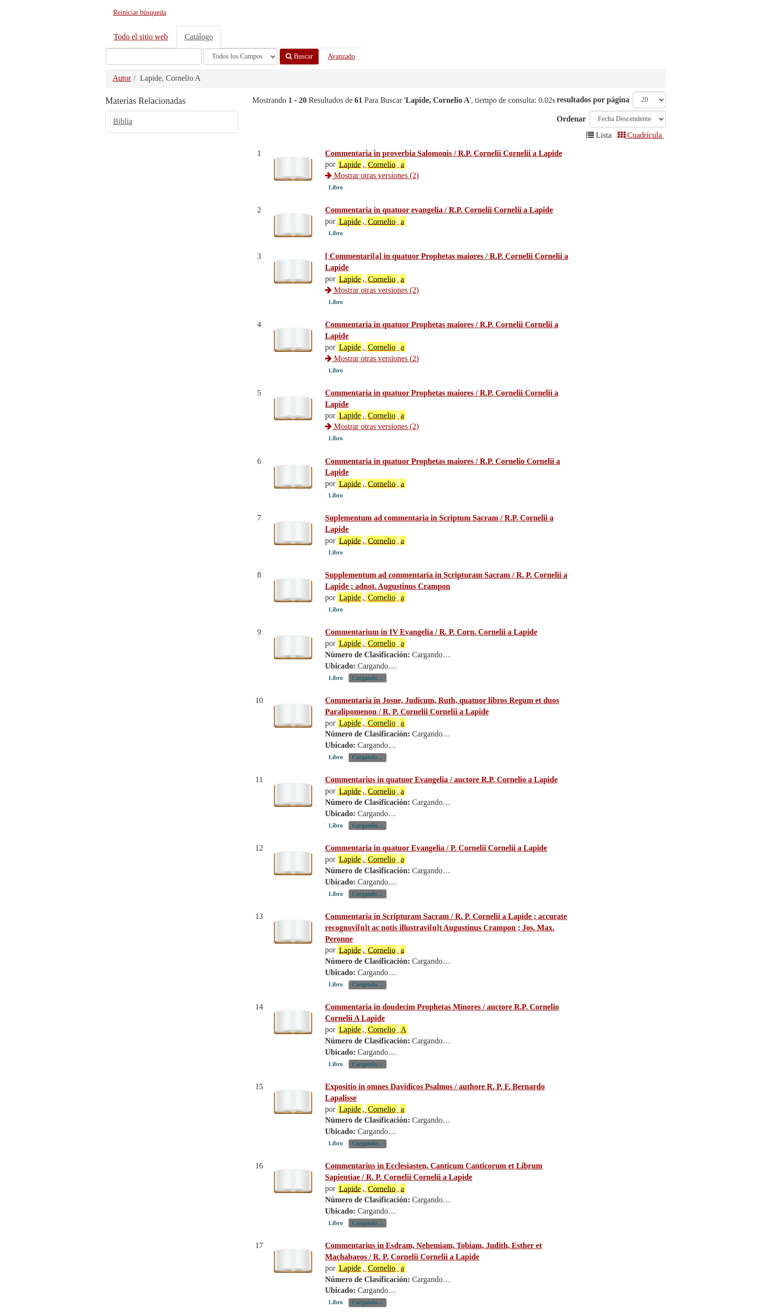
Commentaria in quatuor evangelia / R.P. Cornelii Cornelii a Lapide (439, 210)
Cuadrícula (641, 135)
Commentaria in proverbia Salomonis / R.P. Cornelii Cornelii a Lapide (443, 153)
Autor (122, 78)
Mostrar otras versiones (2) (372, 175)
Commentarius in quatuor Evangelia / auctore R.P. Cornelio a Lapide (441, 779)
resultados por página (593, 99)
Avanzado (341, 56)
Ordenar (571, 119)
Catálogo (198, 36)
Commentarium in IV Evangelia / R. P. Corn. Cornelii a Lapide (431, 632)
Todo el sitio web (141, 36)
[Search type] (240, 56)
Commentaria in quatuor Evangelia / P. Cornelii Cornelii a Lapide (436, 848)
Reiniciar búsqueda (139, 12)
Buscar (299, 56)
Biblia (122, 121)
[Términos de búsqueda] (154, 56)
